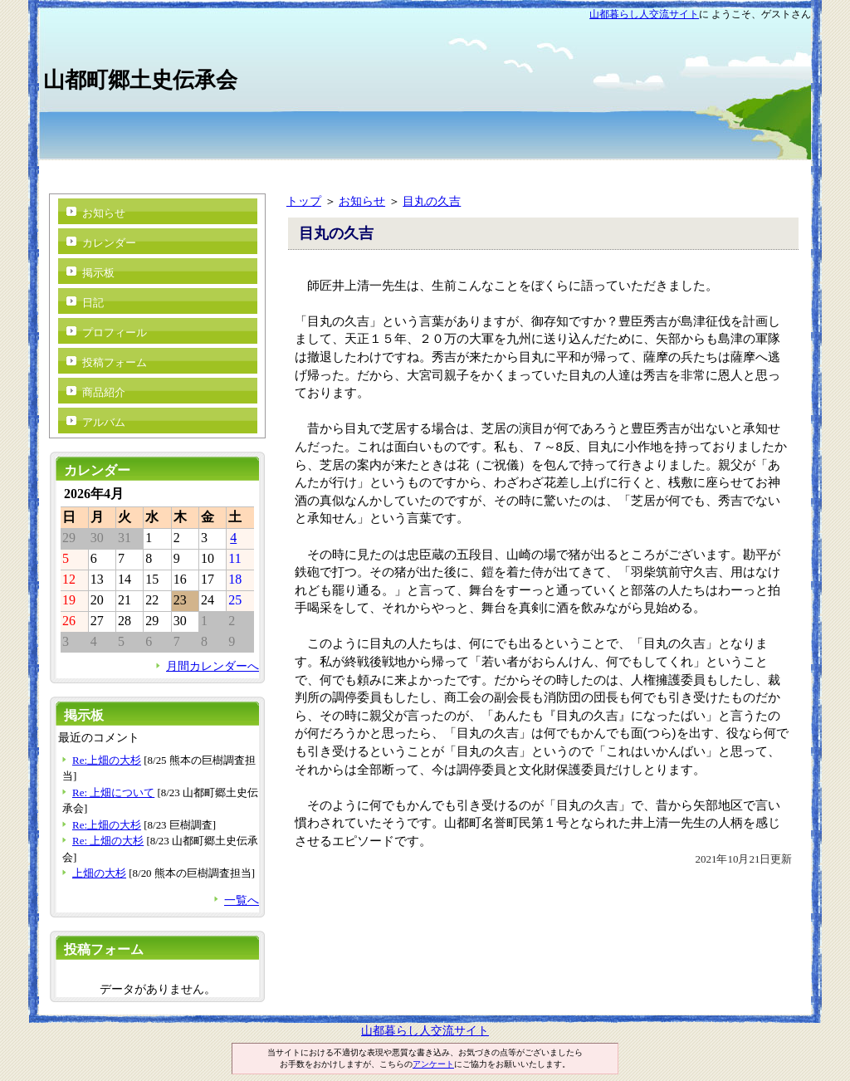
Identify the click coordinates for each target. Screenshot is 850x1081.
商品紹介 (103, 392)
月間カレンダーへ (212, 666)
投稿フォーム (114, 362)
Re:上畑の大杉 (106, 760)
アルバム (103, 422)
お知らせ (362, 201)
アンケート (433, 1064)
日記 (93, 302)
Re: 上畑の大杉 (108, 840)
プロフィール (114, 332)
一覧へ (241, 900)
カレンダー (109, 243)
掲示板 (98, 273)
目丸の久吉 (432, 201)
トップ (303, 201)
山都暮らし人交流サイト (644, 14)
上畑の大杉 (99, 873)
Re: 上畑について (113, 792)
